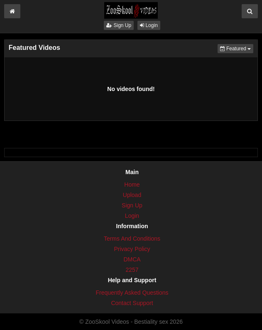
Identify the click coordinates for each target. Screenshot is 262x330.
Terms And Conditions (132, 238)
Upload (132, 195)
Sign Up (118, 25)
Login (149, 25)
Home (132, 184)
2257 (131, 269)
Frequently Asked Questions (131, 292)
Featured (237, 48)
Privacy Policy (132, 249)
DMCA (131, 259)
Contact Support (132, 303)
